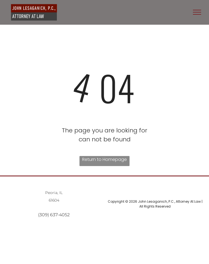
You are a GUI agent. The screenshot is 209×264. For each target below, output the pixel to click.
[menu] (197, 12)
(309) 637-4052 (54, 214)
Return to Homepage (104, 159)
